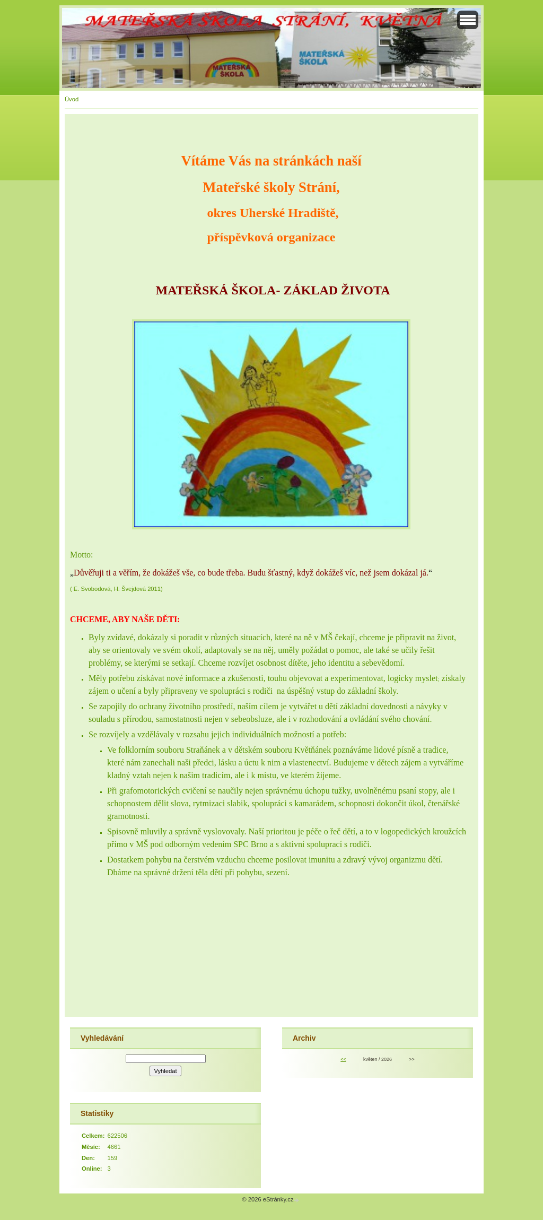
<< (343, 1059)
